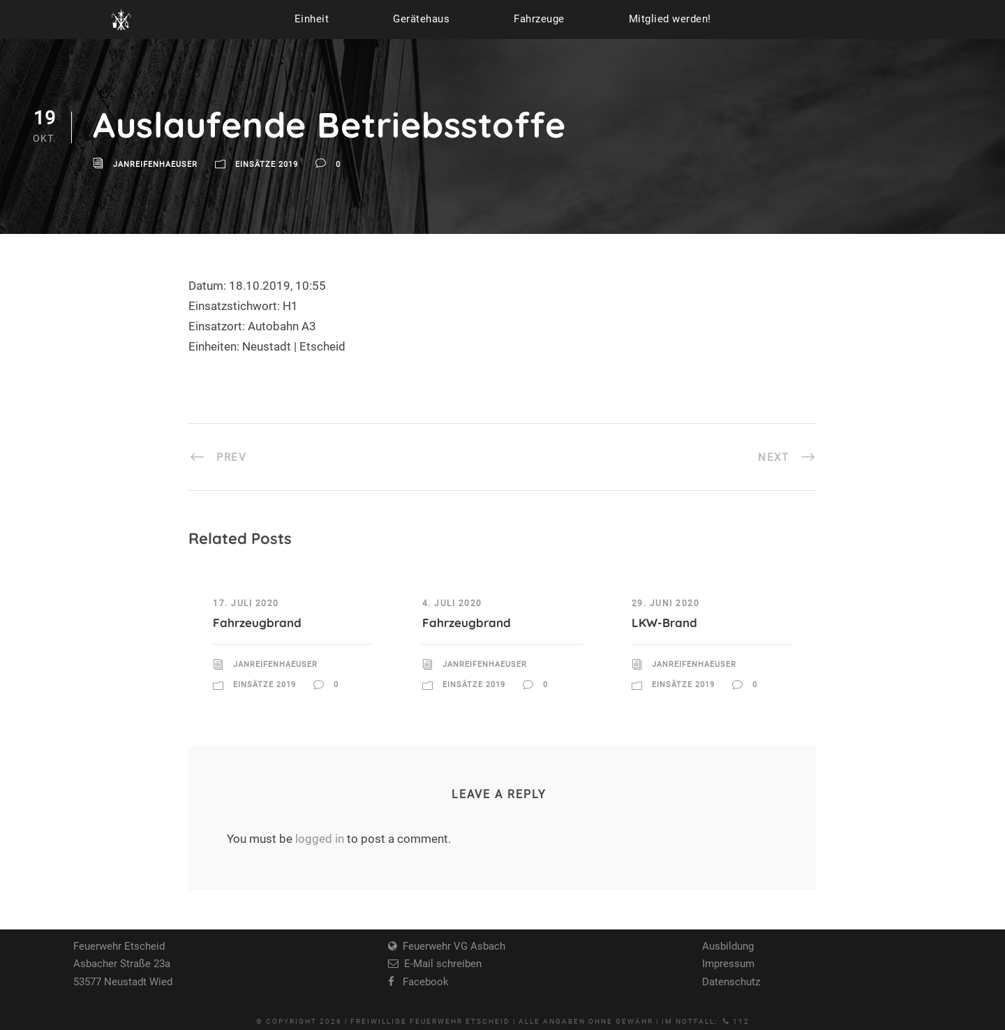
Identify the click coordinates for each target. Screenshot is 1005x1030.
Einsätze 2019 (266, 165)
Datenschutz (731, 982)
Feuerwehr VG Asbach (451, 946)
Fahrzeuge (539, 19)
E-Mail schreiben (440, 963)
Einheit (312, 19)
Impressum (728, 963)
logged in (319, 839)
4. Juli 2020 (452, 603)
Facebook (421, 982)
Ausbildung (728, 946)
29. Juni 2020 (666, 603)
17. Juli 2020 (246, 603)
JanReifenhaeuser (155, 165)
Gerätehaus (421, 19)
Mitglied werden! (670, 19)
